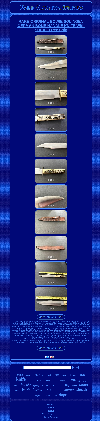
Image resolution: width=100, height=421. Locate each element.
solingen (29, 375)
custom (48, 395)
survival (47, 381)
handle (26, 385)
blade (83, 384)
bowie (26, 390)
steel (82, 374)
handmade (58, 391)
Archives (51, 408)
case (56, 374)
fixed (48, 389)
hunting (74, 379)
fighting (36, 386)
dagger (62, 381)
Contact (51, 411)
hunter (38, 380)
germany (74, 375)
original (38, 396)
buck (17, 390)
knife (21, 379)
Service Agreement (51, 417)
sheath (81, 389)
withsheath (47, 375)
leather (68, 390)
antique (45, 385)
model (30, 381)
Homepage (51, 404)
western (55, 381)
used (84, 381)
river (53, 385)
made (20, 374)
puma (74, 385)
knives (37, 390)
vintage (61, 394)
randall (16, 386)
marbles (64, 375)
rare (37, 374)
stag (66, 385)
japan (59, 386)
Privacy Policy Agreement (51, 414)
